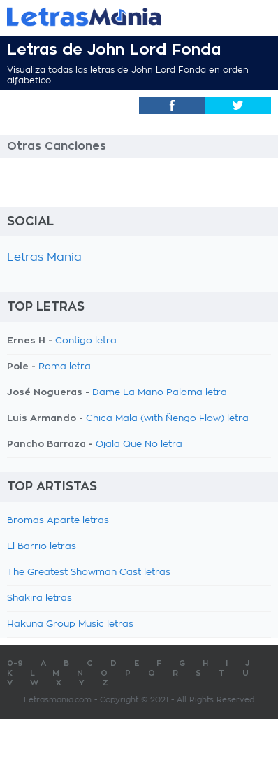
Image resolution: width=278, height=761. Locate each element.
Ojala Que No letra (139, 444)
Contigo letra (86, 341)
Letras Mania (44, 257)
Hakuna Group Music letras (70, 624)
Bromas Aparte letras (58, 520)
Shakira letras (39, 598)
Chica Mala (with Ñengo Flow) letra (167, 418)
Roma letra (64, 366)
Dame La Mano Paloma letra (159, 392)
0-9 (15, 663)
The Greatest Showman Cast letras (88, 572)
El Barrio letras (41, 546)
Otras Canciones (56, 146)
